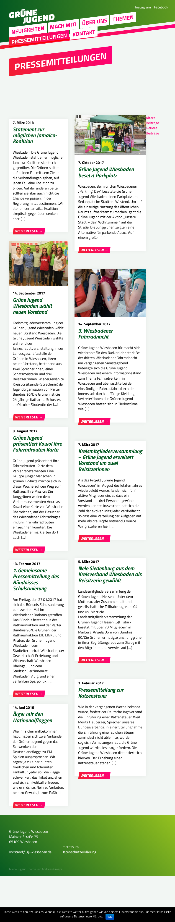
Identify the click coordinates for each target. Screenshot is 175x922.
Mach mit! (63, 28)
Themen (123, 21)
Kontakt (83, 35)
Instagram (143, 7)
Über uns (94, 24)
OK (110, 916)
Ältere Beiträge (152, 120)
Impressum (70, 892)
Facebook (161, 7)
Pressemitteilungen (39, 41)
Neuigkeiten (27, 33)
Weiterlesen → (29, 231)
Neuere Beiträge (152, 130)
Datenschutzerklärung (79, 897)
